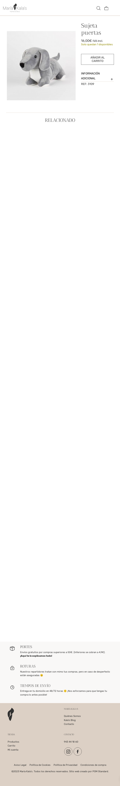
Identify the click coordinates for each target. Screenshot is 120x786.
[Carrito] (106, 7)
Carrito (11, 745)
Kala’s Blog (70, 720)
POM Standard (100, 771)
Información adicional (97, 77)
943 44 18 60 (71, 741)
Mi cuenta (13, 749)
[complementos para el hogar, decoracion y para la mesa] (48, 7)
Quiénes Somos (72, 716)
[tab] (97, 76)
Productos (13, 741)
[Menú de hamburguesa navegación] (114, 7)
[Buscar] (98, 7)
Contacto (69, 724)
